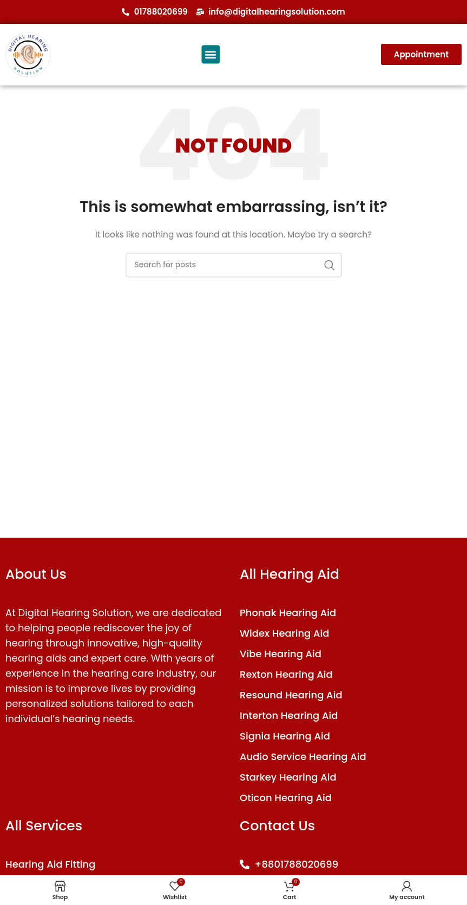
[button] (211, 54)
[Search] (234, 265)
